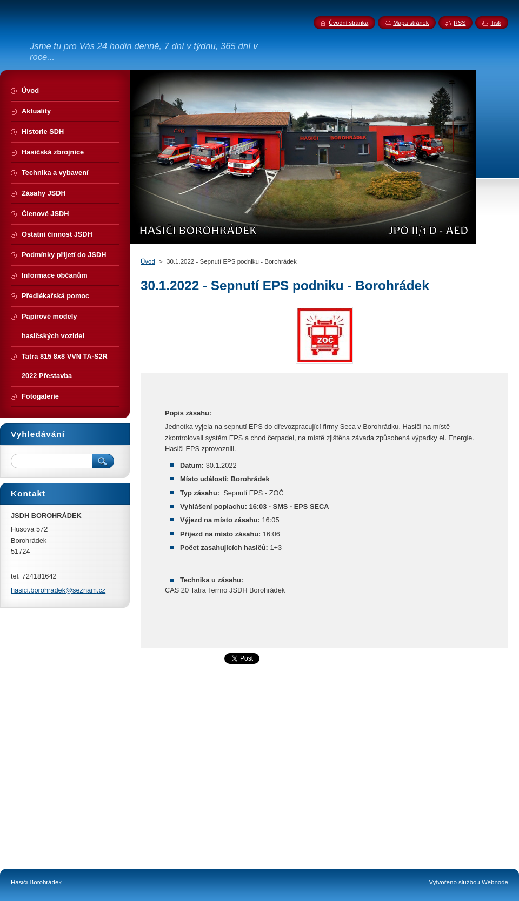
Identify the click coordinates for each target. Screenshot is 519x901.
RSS (459, 22)
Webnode (495, 882)
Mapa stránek (411, 22)
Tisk (495, 22)
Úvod (148, 261)
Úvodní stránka (348, 22)
